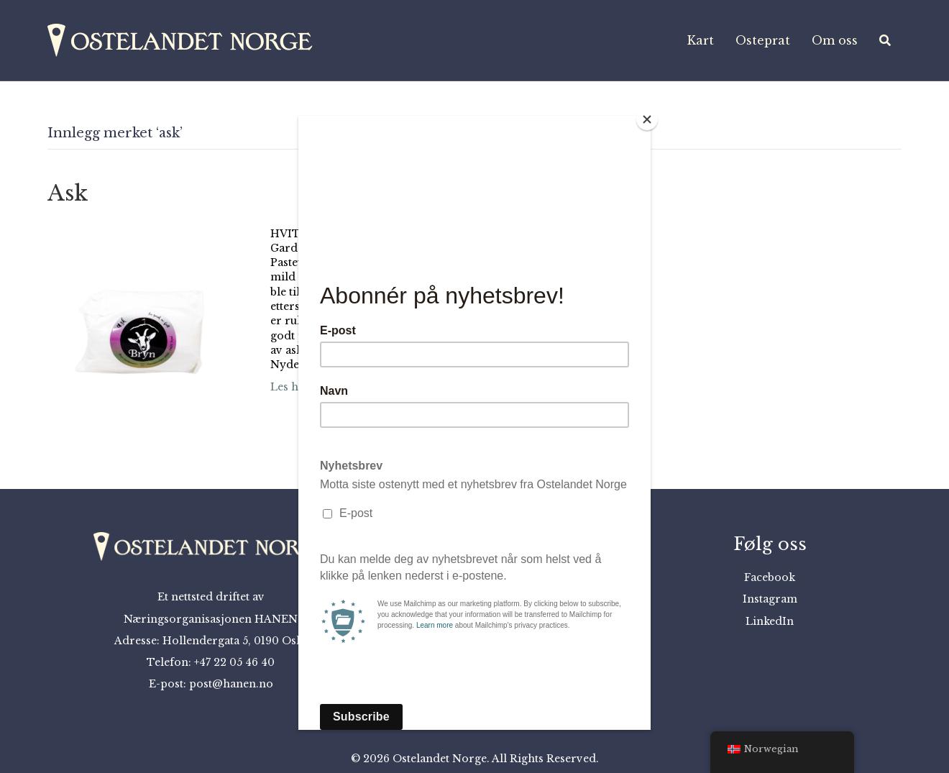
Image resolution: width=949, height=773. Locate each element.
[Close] (647, 119)
